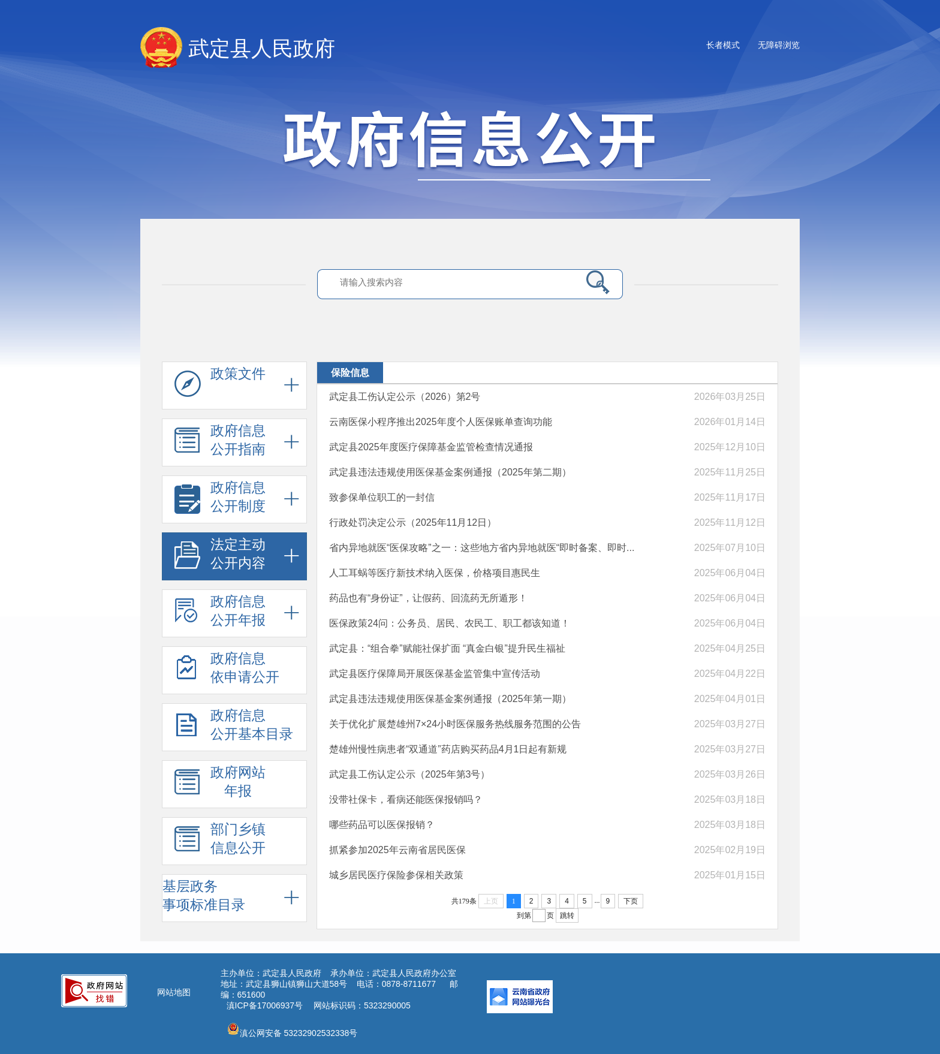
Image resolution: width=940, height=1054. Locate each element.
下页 (630, 901)
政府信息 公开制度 (220, 500)
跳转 (567, 915)
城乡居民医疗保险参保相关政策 (396, 875)
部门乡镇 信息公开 (220, 841)
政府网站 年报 (220, 784)
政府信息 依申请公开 (226, 671)
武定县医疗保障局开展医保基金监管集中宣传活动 (434, 673)
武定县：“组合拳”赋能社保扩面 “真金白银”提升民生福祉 (447, 648)
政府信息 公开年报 (220, 614)
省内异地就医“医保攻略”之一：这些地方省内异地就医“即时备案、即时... (481, 548)
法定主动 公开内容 (220, 557)
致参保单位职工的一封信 (382, 497)
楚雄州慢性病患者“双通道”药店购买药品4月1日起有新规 (448, 749)
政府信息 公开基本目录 (233, 727)
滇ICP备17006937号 (265, 1005)
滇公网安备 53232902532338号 (292, 1030)
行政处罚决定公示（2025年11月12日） (412, 522)
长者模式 (723, 45)
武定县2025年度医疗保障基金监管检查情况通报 (431, 447)
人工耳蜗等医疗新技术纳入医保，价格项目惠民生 (434, 573)
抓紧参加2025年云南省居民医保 (397, 850)
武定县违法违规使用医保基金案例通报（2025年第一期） (450, 699)
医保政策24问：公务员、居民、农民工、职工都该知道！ (449, 623)
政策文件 (220, 386)
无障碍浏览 (779, 45)
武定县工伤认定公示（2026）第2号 (405, 397)
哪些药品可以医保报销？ (382, 825)
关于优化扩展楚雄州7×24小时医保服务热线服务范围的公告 (455, 724)
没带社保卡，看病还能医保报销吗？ (406, 799)
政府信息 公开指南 (220, 443)
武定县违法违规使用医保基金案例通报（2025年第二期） (450, 472)
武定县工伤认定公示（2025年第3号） (409, 774)
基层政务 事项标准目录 (203, 895)
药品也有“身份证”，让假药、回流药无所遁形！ (428, 598)
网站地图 (174, 992)
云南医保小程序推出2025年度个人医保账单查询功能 (440, 422)
